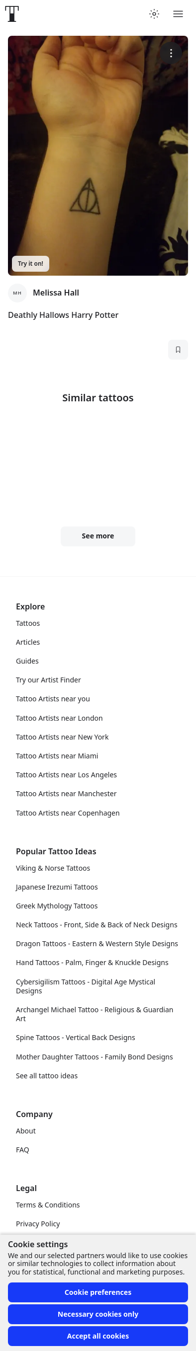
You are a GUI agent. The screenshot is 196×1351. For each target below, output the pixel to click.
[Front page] (12, 14)
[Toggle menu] (178, 14)
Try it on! (30, 263)
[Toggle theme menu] (154, 14)
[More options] (171, 53)
